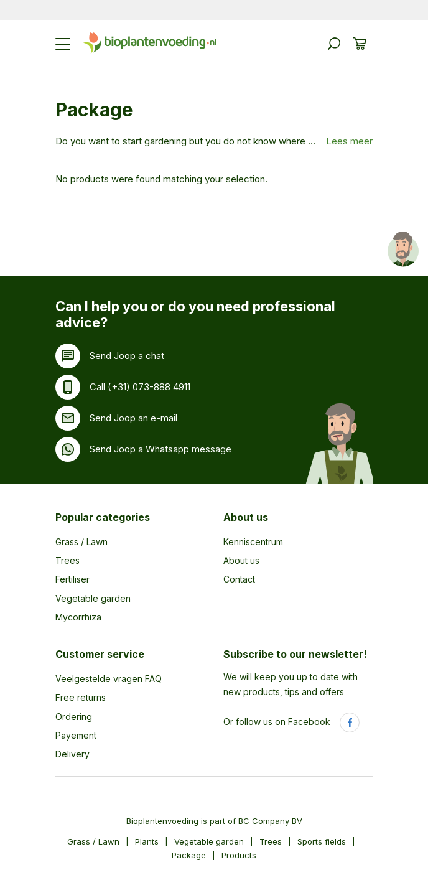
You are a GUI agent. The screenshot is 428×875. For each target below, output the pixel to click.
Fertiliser (72, 579)
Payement (75, 735)
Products (238, 855)
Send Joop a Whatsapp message (160, 449)
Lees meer (349, 141)
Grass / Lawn (81, 541)
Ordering (73, 716)
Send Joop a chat (127, 356)
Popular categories (102, 517)
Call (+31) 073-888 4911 (140, 387)
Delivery (72, 754)
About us (245, 517)
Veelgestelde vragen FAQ (108, 678)
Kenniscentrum (253, 541)
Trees (67, 560)
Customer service (99, 654)
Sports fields (321, 841)
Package (189, 855)
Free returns (80, 697)
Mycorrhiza (78, 617)
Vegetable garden (93, 598)
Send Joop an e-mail (133, 418)
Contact (239, 579)
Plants (147, 841)
